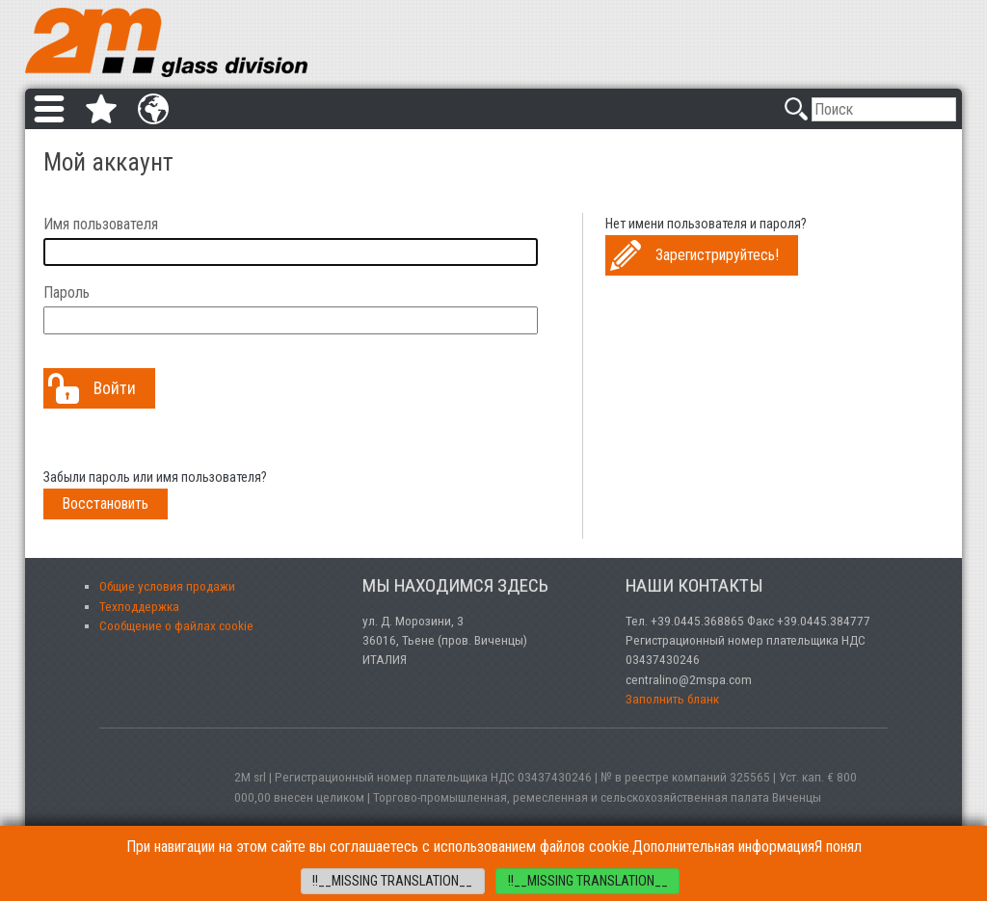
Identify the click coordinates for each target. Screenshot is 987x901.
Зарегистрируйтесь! (717, 255)
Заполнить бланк (672, 698)
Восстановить (105, 503)
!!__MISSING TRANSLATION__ (392, 881)
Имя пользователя (100, 224)
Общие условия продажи (167, 586)
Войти (114, 388)
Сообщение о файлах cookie (176, 625)
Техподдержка (139, 606)
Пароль (66, 292)
